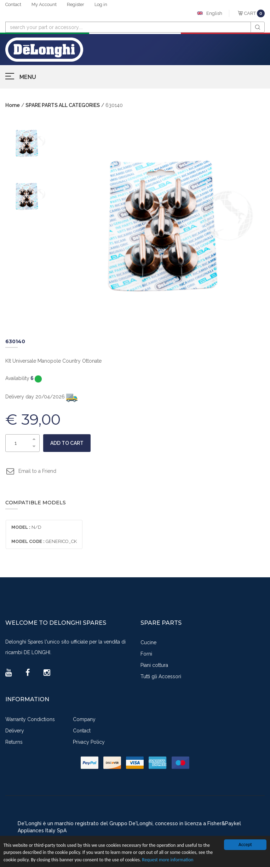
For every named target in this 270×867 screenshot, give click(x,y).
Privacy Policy (89, 742)
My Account (44, 4)
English (214, 13)
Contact (13, 4)
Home (12, 105)
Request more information (167, 860)
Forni (146, 654)
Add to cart (67, 443)
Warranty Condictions (30, 719)
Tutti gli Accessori (160, 676)
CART (254, 13)
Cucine (148, 642)
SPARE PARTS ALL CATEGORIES (62, 105)
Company (84, 719)
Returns (14, 742)
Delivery (14, 730)
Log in (100, 4)
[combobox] (128, 27)
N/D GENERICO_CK (44, 534)
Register (75, 4)
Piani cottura (154, 665)
